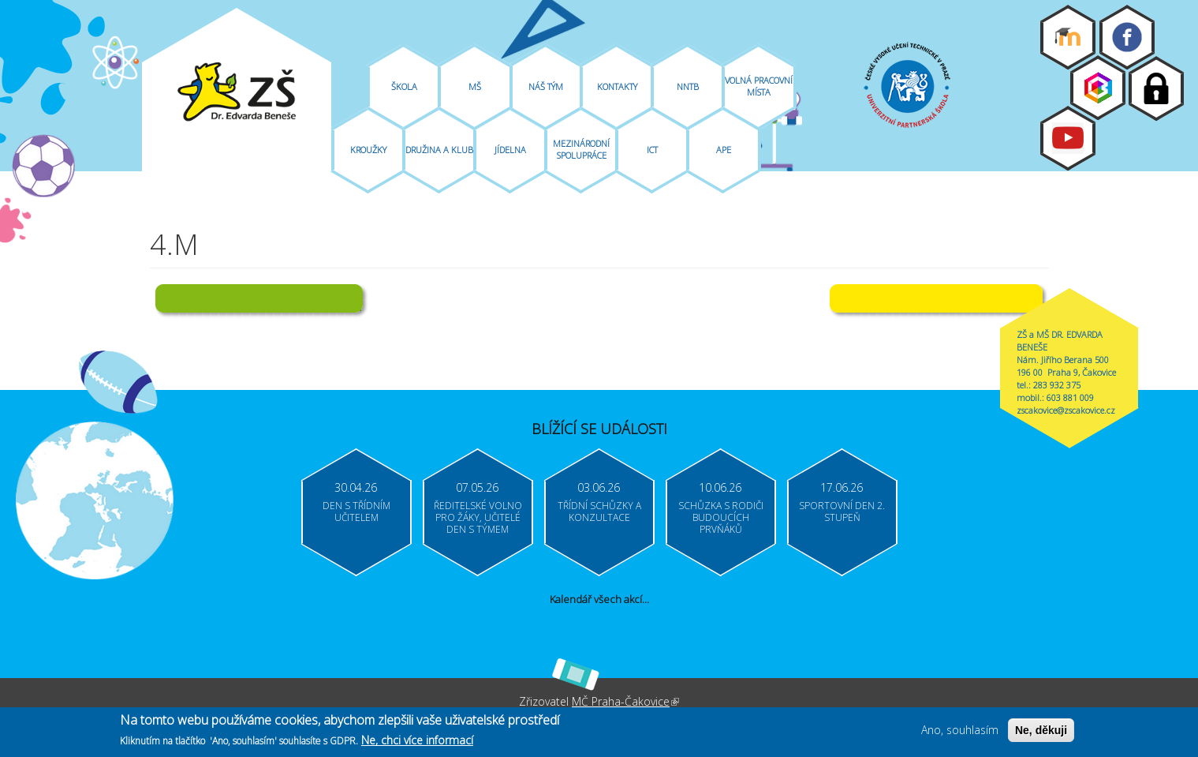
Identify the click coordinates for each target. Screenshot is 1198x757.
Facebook (1127, 37)
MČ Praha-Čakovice (625, 701)
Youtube (1067, 138)
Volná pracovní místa (759, 86)
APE (723, 150)
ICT (652, 150)
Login (1156, 88)
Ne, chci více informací (417, 740)
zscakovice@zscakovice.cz (1066, 410)
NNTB (688, 86)
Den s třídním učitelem (356, 511)
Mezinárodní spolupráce (581, 149)
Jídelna (510, 150)
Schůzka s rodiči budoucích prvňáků (720, 517)
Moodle (1067, 37)
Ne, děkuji (1041, 730)
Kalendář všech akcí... (599, 599)
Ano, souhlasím (959, 729)
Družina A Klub (439, 150)
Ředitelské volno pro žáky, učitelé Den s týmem (478, 517)
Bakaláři (1097, 87)
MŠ (474, 86)
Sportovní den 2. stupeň (842, 511)
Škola (404, 86)
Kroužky (368, 150)
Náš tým (545, 86)
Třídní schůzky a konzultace (599, 511)
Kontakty (617, 86)
